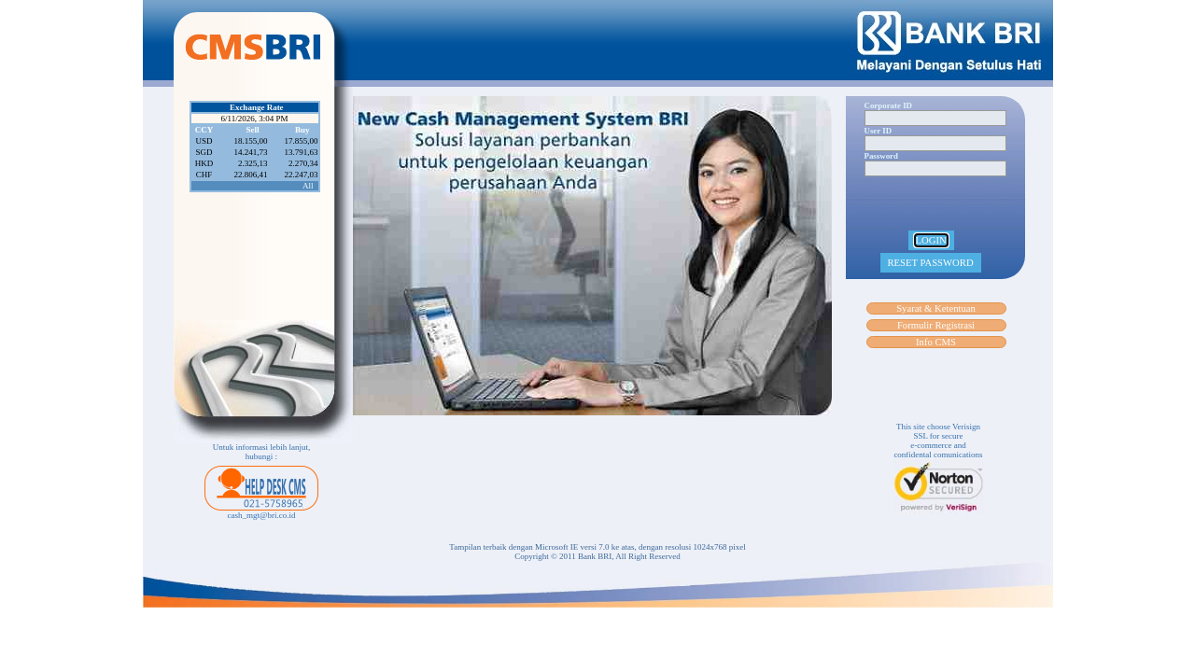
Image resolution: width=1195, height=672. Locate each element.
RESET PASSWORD (931, 263)
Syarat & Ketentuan (936, 308)
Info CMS (936, 342)
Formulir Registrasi (936, 325)
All (308, 185)
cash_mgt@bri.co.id (262, 515)
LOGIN (931, 240)
